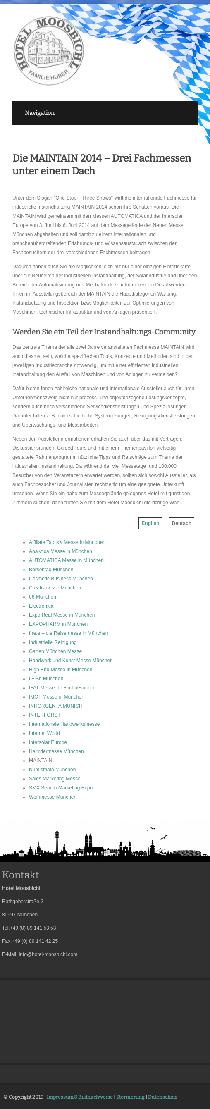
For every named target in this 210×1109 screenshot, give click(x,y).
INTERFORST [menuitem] (45, 715)
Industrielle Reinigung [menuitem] (52, 642)
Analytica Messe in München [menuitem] (60, 551)
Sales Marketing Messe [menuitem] (55, 779)
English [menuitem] (150, 523)
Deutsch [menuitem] (181, 523)
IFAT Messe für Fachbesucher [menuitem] (62, 688)
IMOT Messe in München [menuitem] (56, 697)
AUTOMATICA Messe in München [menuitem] (66, 560)
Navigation (40, 113)
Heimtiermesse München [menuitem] (56, 751)
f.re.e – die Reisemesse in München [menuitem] (68, 633)
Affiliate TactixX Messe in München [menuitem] (67, 542)
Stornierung (130, 1097)
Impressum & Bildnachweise (80, 1097)
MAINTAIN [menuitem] (40, 760)
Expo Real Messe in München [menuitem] (62, 615)
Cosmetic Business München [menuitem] (61, 579)
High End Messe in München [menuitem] (60, 670)
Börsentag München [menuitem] (51, 569)
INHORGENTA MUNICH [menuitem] (56, 706)
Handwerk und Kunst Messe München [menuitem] (71, 660)
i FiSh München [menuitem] (46, 679)
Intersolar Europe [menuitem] (48, 742)
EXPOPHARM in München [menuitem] (58, 624)
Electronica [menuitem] (41, 606)
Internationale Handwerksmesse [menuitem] (64, 724)
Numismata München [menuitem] (52, 770)
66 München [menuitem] (42, 597)
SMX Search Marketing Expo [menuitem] (61, 788)
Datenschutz (162, 1097)
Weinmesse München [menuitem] (52, 797)
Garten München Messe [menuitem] (55, 651)
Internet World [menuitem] (44, 733)
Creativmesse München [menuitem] (55, 588)
